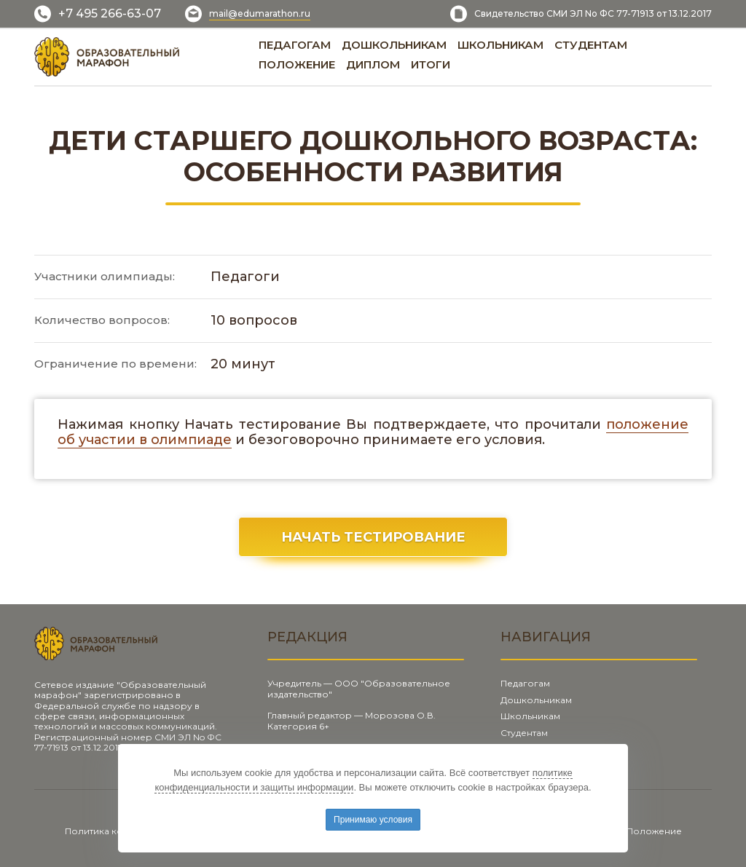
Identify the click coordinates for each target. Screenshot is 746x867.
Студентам (524, 732)
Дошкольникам (536, 699)
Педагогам (525, 683)
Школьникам (530, 715)
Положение (654, 831)
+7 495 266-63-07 (109, 13)
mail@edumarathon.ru (259, 13)
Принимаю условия (373, 820)
